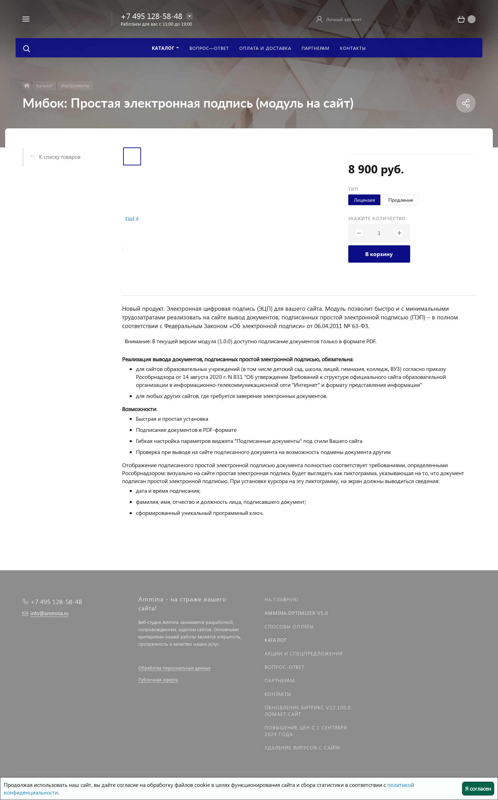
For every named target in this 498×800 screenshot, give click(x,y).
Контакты (278, 694)
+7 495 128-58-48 (151, 15)
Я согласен (478, 788)
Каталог (276, 640)
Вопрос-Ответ (284, 667)
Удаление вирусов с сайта (302, 747)
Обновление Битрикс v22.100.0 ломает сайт (308, 710)
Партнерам (280, 680)
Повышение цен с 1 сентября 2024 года (306, 730)
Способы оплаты (289, 626)
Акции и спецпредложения (304, 653)
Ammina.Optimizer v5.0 (296, 613)
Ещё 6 (132, 218)
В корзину (379, 253)
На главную (281, 599)
